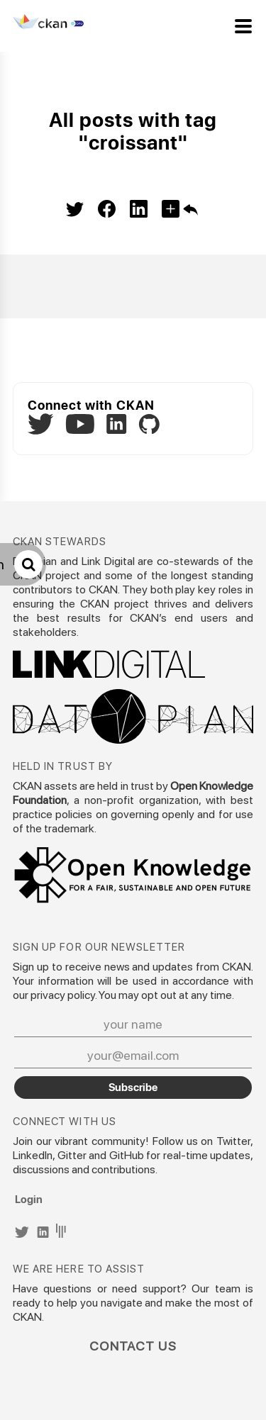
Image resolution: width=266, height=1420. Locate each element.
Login (29, 1199)
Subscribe (133, 1087)
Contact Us (133, 1346)
